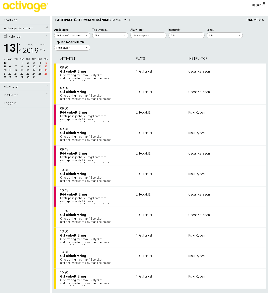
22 (5, 77)
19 (5, 66)
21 (5, 73)
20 (5, 70)
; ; (110, 35)
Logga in (10, 103)
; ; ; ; (148, 35)
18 (5, 62)
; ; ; (187, 35)
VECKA (259, 20)
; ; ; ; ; (72, 48)
